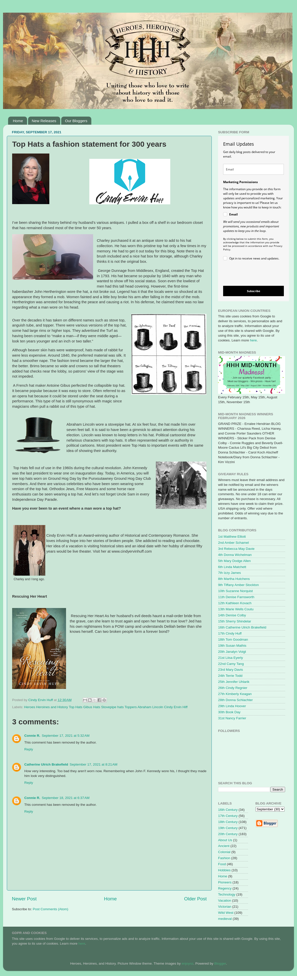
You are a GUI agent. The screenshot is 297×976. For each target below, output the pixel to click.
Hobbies (224, 870)
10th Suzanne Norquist (235, 591)
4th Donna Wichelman (235, 555)
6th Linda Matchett (232, 567)
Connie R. (32, 736)
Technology (226, 894)
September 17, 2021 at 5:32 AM (66, 736)
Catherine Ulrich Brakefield (46, 764)
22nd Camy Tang (231, 664)
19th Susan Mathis (232, 645)
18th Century (228, 822)
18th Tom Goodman (233, 639)
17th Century (228, 816)
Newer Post (24, 898)
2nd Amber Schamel (233, 543)
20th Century (228, 834)
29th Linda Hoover (232, 706)
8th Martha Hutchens (234, 579)
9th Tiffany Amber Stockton (238, 585)
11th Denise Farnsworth (236, 597)
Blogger (220, 963)
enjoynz (188, 963)
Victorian (224, 906)
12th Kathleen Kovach (234, 603)
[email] (253, 169)
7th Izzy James (229, 573)
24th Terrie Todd (230, 676)
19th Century (228, 828)
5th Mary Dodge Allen (234, 561)
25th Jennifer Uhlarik (233, 682)
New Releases (44, 121)
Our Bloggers (76, 121)
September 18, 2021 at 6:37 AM (66, 798)
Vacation (224, 900)
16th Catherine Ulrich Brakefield (242, 627)
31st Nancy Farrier (232, 718)
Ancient (223, 846)
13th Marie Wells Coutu (235, 609)
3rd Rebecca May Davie (236, 549)
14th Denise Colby (232, 615)
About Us (225, 840)
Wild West (226, 913)
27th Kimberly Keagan (235, 694)
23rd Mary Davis (230, 669)
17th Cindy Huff (230, 633)
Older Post (195, 898)
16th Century (228, 810)
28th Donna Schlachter (235, 700)
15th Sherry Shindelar (234, 621)
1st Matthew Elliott (232, 536)
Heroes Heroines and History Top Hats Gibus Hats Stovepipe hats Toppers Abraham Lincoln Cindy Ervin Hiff (105, 707)
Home (18, 121)
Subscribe (253, 291)
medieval (225, 919)
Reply (28, 749)
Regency (224, 888)
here (253, 340)
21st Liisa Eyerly (230, 658)
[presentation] (249, 274)
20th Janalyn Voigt (232, 652)
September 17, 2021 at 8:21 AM (93, 764)
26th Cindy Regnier (232, 688)
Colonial (224, 852)
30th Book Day (229, 712)
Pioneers (224, 882)
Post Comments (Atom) (50, 909)
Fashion (224, 858)
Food (222, 864)
